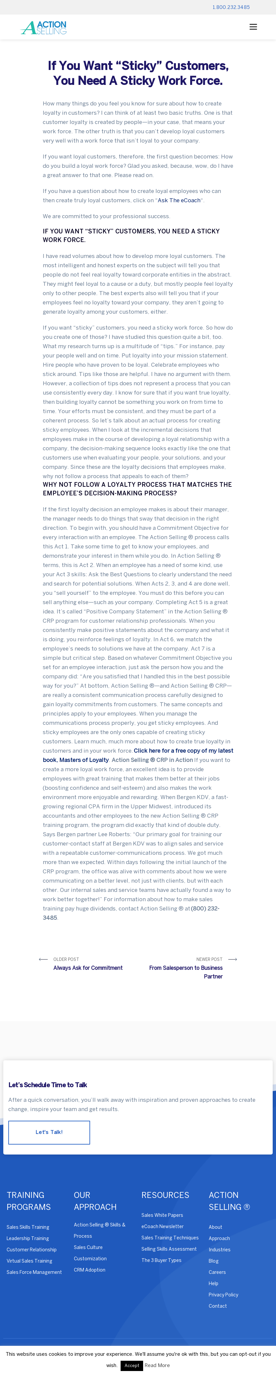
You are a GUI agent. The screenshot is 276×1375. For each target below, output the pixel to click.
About (215, 1227)
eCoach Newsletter (162, 1227)
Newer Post (183, 969)
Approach (219, 1239)
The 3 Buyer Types (161, 1261)
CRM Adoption (89, 1270)
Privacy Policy (223, 1295)
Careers (217, 1273)
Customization (90, 1259)
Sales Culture (88, 1248)
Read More (157, 1365)
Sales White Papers (162, 1216)
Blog (214, 1261)
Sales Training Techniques (170, 1238)
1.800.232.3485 (231, 8)
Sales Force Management (34, 1273)
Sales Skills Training (28, 1227)
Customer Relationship (32, 1250)
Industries (220, 1250)
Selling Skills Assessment (169, 1249)
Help (213, 1284)
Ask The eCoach (179, 200)
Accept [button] (132, 1366)
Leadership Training (28, 1239)
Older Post (93, 965)
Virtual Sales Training (29, 1261)
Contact (218, 1306)
